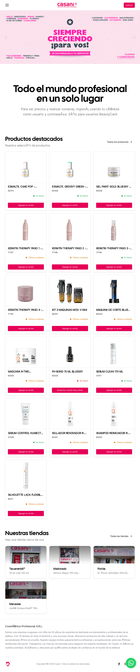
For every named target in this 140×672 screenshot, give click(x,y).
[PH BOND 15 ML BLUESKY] (69, 352)
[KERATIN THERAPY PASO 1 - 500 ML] (25, 228)
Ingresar (129, 5)
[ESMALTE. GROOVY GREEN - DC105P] (69, 167)
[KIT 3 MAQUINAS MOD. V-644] (69, 290)
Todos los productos (121, 142)
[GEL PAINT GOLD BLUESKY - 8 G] (114, 167)
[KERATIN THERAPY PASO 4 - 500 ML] (25, 290)
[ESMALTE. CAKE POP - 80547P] (25, 167)
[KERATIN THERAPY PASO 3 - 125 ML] (114, 228)
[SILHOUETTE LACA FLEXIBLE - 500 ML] (25, 475)
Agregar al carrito (26, 205)
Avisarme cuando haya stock (70, 390)
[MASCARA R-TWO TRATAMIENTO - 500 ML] (25, 352)
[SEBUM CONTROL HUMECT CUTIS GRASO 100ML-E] (25, 413)
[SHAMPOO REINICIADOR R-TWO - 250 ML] (114, 413)
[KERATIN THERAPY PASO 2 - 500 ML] (69, 228)
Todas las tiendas (122, 537)
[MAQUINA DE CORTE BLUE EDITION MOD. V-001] (114, 290)
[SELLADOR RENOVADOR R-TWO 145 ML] (69, 413)
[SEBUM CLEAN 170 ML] (114, 352)
